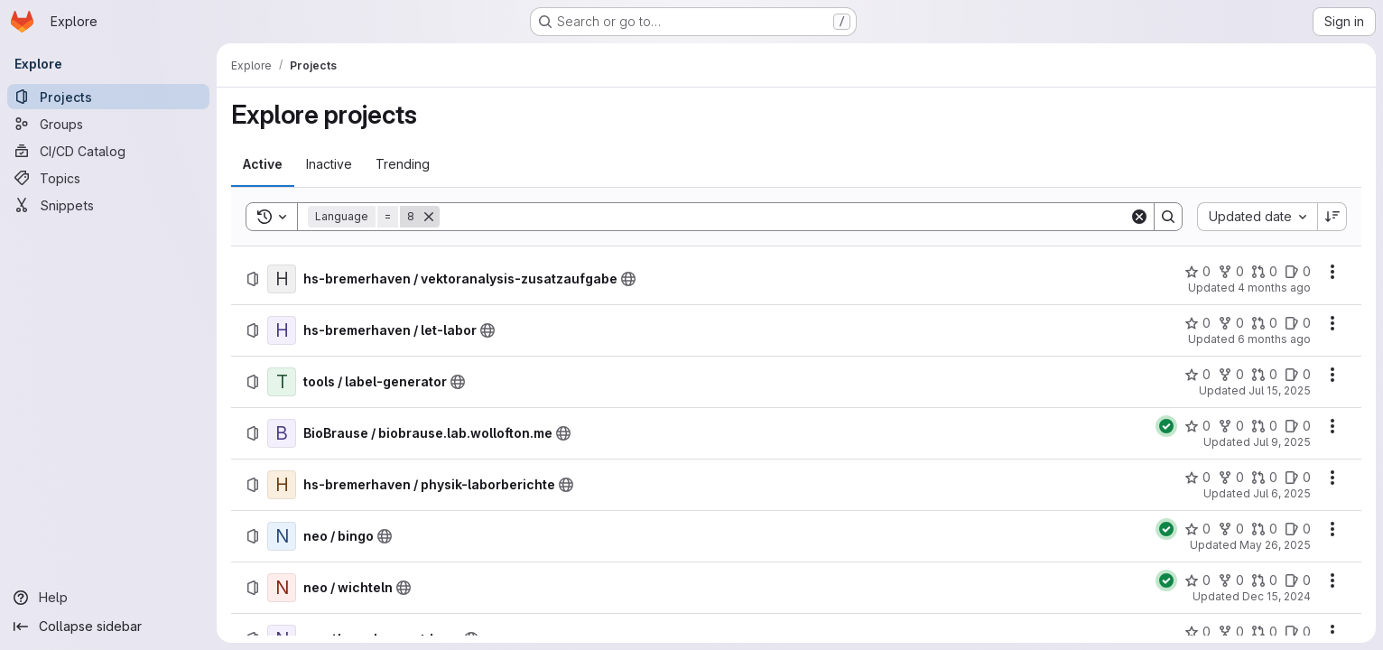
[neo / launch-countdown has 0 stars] (1197, 632)
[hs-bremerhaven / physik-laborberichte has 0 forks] (1231, 477)
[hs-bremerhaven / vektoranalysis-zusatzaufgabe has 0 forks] (1231, 272)
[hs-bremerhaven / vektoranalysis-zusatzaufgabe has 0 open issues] (1298, 272)
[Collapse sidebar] (108, 626)
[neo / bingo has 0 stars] (1197, 529)
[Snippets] (108, 205)
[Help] (108, 597)
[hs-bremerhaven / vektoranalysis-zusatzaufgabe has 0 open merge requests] (1264, 272)
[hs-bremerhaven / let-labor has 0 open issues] (1298, 323)
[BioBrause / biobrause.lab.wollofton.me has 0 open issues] (1298, 426)
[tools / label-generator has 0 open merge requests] (1264, 374)
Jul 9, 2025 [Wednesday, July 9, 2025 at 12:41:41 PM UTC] (1282, 442)
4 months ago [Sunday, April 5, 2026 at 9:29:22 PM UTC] (1274, 287)
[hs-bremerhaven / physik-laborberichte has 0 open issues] (1298, 477)
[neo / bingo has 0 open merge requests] (1264, 529)
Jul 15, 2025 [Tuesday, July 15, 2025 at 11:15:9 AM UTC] (1279, 390)
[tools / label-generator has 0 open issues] (1298, 374)
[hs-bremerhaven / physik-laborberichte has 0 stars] (1197, 477)
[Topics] (108, 177)
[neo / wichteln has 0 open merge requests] (1264, 580)
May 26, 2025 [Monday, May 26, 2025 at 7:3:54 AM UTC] (1275, 545)
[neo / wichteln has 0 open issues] (1298, 580)
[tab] (262, 164)
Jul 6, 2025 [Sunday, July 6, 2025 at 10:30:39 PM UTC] (1282, 493)
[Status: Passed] (1166, 426)
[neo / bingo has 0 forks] (1231, 529)
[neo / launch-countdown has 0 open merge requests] (1264, 632)
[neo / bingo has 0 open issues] (1298, 529)
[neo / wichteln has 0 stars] (1197, 580)
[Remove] (429, 217)
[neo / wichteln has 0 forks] (1231, 580)
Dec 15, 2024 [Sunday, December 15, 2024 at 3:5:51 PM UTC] (1276, 596)
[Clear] (1139, 217)
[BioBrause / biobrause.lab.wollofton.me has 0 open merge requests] (1264, 426)
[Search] (784, 217)
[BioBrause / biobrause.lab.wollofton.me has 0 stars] (1197, 426)
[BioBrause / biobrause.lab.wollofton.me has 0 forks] (1231, 426)
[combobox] (1257, 216)
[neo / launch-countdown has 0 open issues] (1298, 632)
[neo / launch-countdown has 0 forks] (1231, 632)
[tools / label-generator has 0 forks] (1231, 374)
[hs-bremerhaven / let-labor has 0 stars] (1197, 323)
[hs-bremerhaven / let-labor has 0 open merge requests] (1264, 323)
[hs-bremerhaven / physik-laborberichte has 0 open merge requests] (1264, 477)
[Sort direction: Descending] (1332, 216)
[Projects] (108, 96)
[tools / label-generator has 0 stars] (1197, 374)
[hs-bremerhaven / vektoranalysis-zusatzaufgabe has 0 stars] (1197, 272)
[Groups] (108, 123)
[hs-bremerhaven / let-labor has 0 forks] (1231, 323)
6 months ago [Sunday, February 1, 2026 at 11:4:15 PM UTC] (1274, 339)
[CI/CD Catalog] (108, 150)
